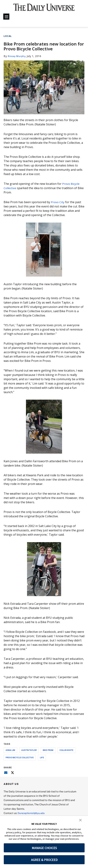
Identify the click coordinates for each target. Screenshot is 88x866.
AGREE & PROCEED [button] (44, 860)
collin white (66, 750)
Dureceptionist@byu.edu (32, 812)
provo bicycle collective (20, 757)
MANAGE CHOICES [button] (44, 848)
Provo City (58, 202)
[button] (80, 820)
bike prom (48, 750)
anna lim (10, 750)
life (42, 757)
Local (8, 36)
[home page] (44, 9)
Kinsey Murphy (17, 56)
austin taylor (29, 750)
